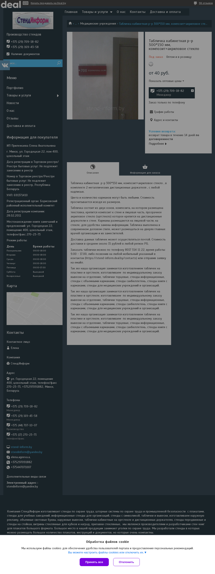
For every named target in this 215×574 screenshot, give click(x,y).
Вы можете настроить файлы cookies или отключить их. (106, 552)
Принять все (94, 562)
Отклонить (126, 562)
